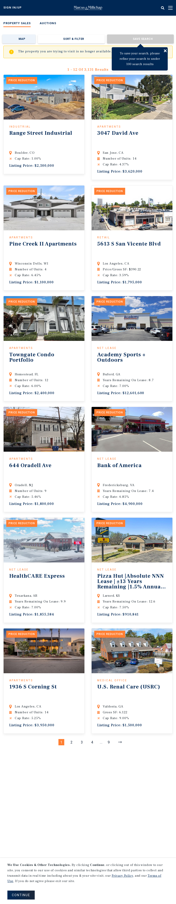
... (101, 742)
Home (88, 8)
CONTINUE (21, 895)
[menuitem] (17, 24)
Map (22, 39)
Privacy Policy (122, 876)
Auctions (48, 23)
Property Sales (17, 23)
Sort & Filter (73, 39)
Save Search (143, 39)
